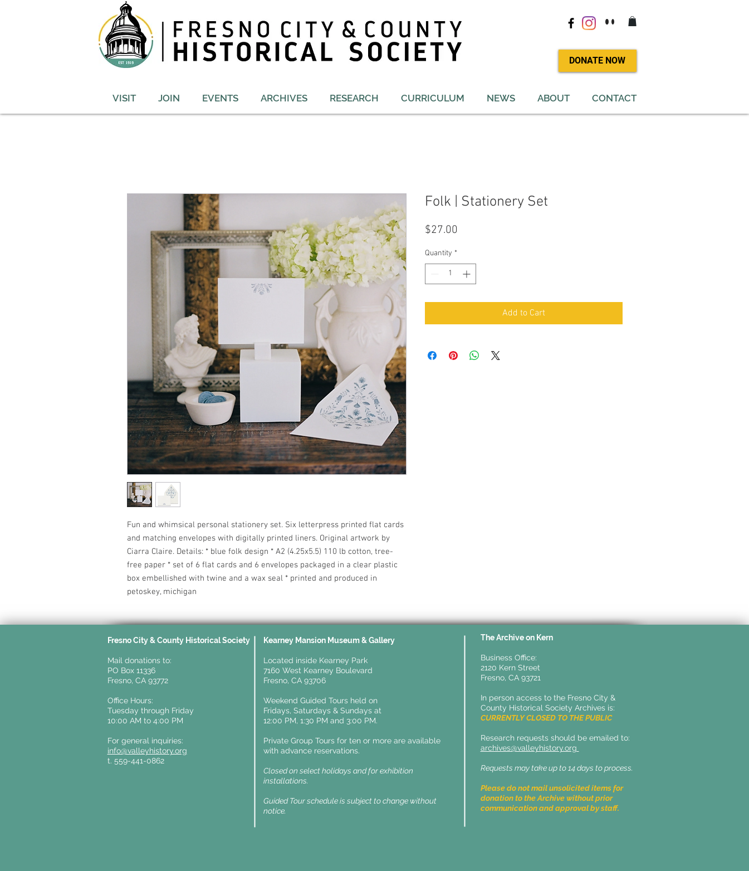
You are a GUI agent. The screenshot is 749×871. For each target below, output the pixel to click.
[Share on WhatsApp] (474, 355)
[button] (632, 21)
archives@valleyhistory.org (530, 747)
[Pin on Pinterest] (453, 355)
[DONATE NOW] (598, 61)
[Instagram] (589, 23)
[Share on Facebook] (432, 355)
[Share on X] (495, 355)
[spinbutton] (450, 274)
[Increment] (467, 274)
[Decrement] (433, 274)
